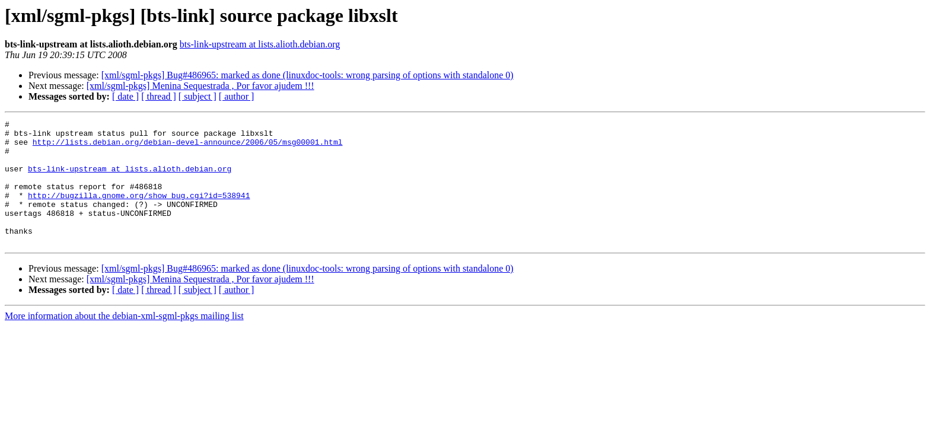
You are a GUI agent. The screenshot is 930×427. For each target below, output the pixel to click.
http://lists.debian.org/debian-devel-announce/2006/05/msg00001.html (188, 147)
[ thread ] (158, 96)
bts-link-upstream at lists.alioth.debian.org (260, 44)
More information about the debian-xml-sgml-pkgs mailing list (124, 341)
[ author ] (236, 96)
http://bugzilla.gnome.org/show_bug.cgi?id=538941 (139, 211)
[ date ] (125, 96)
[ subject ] (197, 96)
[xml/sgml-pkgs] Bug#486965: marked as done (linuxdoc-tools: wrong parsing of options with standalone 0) (307, 75)
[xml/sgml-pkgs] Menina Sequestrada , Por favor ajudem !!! (200, 86)
